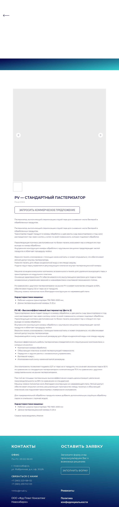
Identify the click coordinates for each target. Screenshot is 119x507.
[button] (75, 470)
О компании (59, 23)
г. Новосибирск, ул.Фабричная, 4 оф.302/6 (59, 52)
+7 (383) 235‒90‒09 (59, 50)
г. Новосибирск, (20, 465)
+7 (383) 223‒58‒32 (59, 47)
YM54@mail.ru (19, 490)
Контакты (59, 35)
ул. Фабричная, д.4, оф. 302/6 (27, 469)
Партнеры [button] (58, 29)
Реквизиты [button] (67, 490)
